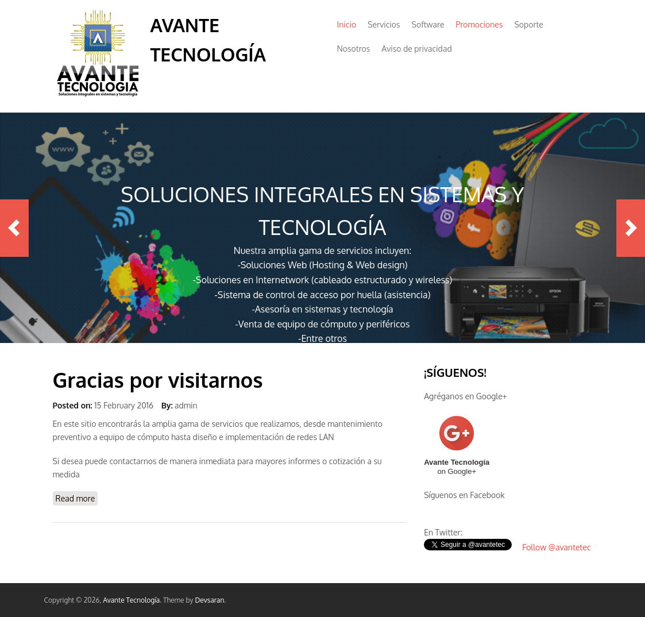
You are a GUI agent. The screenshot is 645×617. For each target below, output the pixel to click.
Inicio (347, 24)
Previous (14, 228)
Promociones (479, 24)
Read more (77, 497)
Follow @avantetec (556, 547)
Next (630, 228)
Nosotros (353, 48)
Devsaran (209, 600)
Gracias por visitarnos (158, 379)
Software (428, 24)
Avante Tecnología (131, 600)
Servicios (384, 24)
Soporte (528, 24)
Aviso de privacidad (416, 48)
